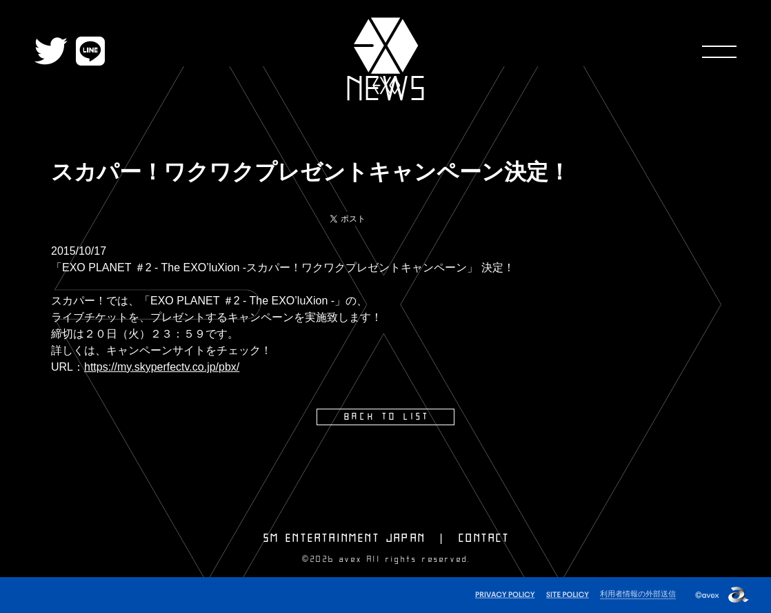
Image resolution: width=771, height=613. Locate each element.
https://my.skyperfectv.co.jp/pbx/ (161, 367)
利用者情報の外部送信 (638, 594)
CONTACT (484, 538)
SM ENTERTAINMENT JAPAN (344, 538)
